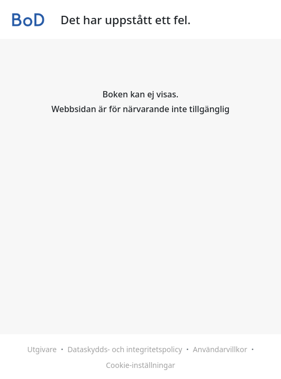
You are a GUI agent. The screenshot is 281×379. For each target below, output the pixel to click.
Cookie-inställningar (140, 365)
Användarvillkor (220, 349)
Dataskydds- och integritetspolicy (124, 349)
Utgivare (42, 349)
